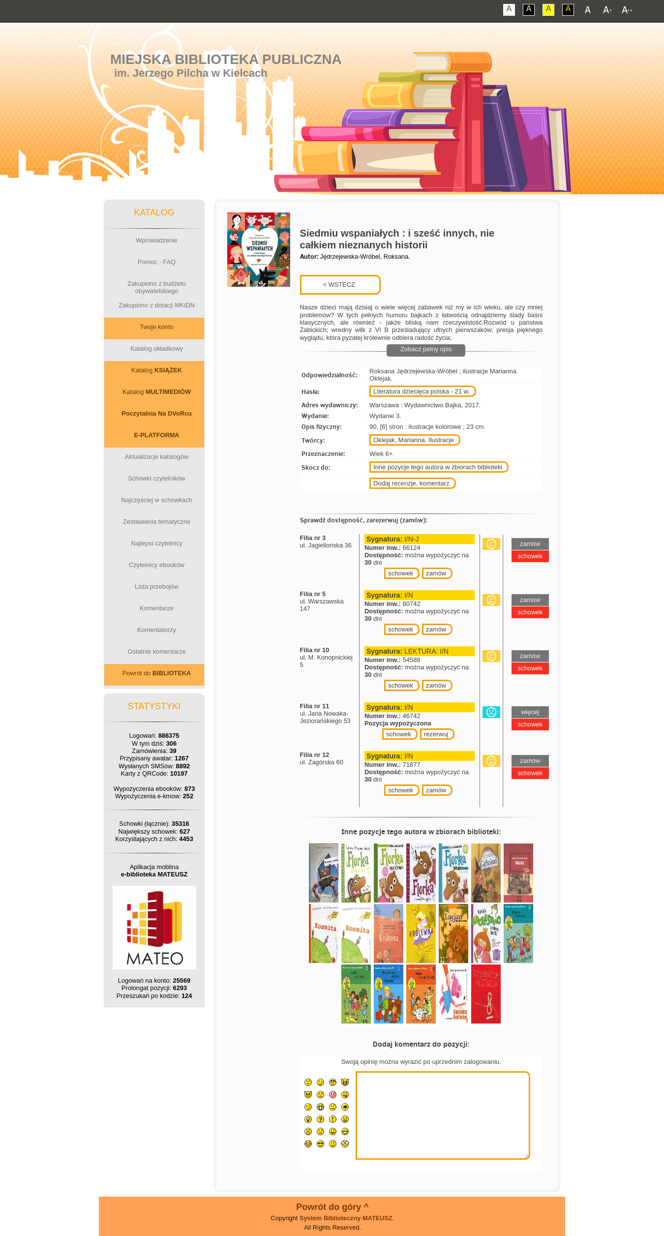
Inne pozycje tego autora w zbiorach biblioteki (437, 467)
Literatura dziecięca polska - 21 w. (421, 391)
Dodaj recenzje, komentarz (411, 483)
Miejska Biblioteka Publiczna (226, 59)
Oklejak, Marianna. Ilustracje (413, 440)
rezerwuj (436, 734)
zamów (436, 573)
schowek (400, 573)
